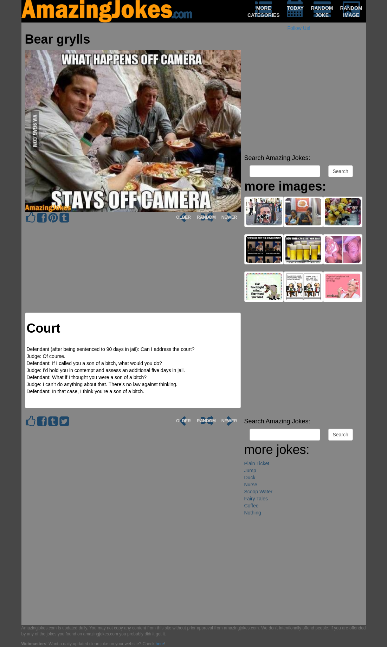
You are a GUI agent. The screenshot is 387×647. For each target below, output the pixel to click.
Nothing (252, 512)
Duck (250, 477)
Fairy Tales (256, 498)
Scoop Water (258, 491)
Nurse (250, 484)
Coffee (251, 505)
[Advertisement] (303, 102)
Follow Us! (299, 28)
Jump (250, 470)
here (160, 643)
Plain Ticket (257, 463)
